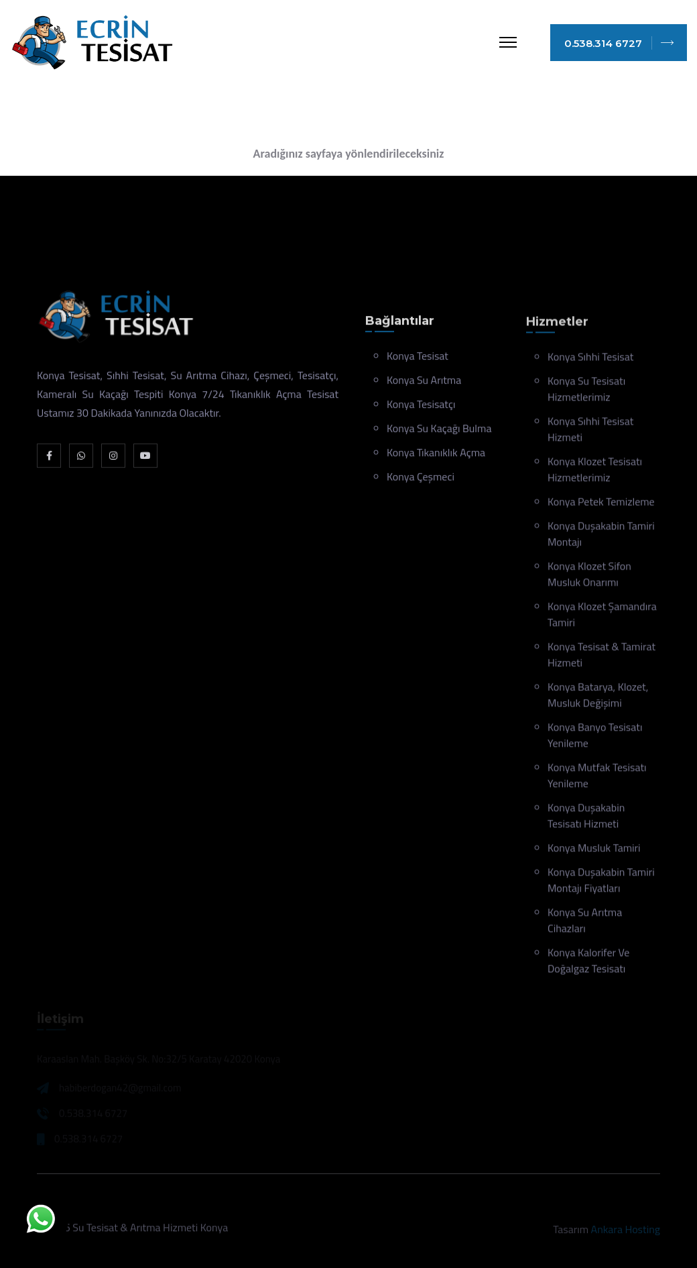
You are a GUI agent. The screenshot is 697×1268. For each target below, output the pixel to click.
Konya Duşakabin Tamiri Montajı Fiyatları (601, 882)
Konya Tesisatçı (421, 406)
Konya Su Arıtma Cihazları (585, 922)
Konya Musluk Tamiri (594, 850)
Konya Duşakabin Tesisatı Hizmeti (586, 818)
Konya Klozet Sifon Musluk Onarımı (589, 576)
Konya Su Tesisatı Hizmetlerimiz (586, 391)
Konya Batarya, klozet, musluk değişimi (598, 697)
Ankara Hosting (625, 1232)
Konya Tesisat (417, 358)
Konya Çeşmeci (420, 478)
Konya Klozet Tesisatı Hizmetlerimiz (595, 472)
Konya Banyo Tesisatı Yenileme (595, 737)
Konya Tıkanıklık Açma (436, 454)
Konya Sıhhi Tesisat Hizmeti (590, 431)
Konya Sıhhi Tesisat (590, 359)
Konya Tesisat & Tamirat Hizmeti (601, 657)
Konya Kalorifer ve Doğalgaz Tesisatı (588, 963)
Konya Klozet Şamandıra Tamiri (602, 616)
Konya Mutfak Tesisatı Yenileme (597, 777)
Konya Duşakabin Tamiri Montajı (601, 536)
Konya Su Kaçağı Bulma (439, 430)
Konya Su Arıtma (424, 382)
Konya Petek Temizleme (601, 504)
